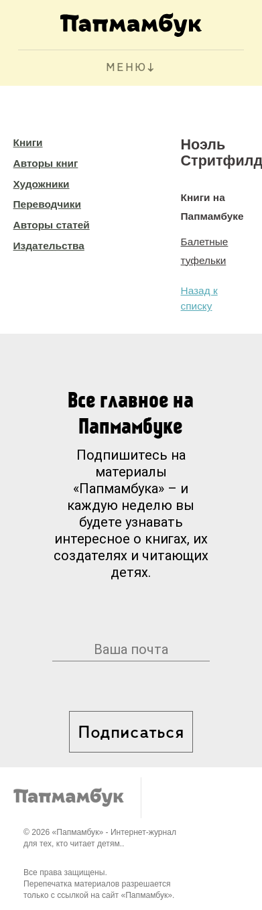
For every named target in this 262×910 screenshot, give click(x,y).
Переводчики (47, 204)
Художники (41, 184)
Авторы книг (45, 163)
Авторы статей (51, 225)
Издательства (48, 245)
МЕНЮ (126, 68)
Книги (28, 142)
